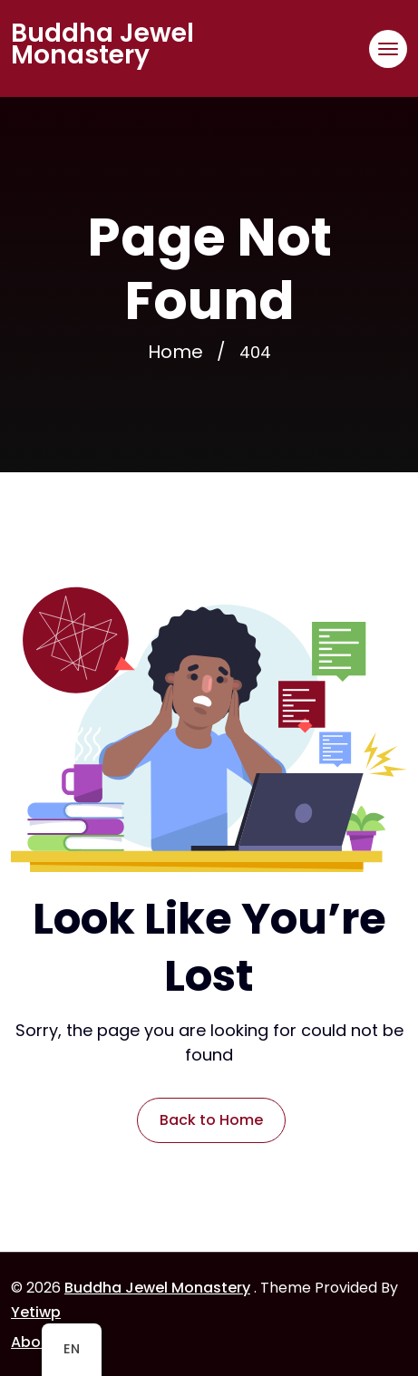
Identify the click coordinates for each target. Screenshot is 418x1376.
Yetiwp (36, 1312)
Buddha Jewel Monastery (102, 44)
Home (175, 352)
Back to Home (211, 1120)
